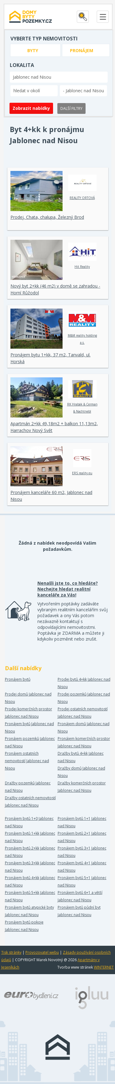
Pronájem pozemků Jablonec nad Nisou (30, 742)
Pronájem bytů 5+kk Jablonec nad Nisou (30, 896)
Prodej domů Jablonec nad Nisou (28, 698)
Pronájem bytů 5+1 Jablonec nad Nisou (82, 881)
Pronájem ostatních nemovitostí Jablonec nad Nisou (27, 761)
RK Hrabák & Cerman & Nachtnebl (82, 396)
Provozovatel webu (42, 952)
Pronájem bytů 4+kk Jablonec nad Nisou (30, 881)
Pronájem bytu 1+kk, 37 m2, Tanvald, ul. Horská (50, 358)
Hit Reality (82, 256)
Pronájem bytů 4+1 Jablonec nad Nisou (82, 866)
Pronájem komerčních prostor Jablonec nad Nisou (84, 742)
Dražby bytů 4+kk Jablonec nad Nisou (81, 757)
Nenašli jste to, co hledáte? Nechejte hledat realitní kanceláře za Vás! (67, 589)
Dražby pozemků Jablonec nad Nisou (28, 786)
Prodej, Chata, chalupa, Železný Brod (47, 217)
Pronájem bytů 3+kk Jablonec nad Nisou (30, 866)
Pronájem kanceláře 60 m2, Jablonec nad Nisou (51, 495)
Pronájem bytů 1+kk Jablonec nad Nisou (30, 837)
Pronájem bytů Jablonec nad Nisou (29, 727)
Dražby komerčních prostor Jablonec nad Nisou (82, 786)
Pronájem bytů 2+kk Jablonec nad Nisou (30, 851)
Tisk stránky (11, 952)
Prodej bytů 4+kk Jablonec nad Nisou (84, 683)
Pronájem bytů (17, 679)
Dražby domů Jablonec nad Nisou (81, 772)
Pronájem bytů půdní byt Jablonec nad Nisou (79, 911)
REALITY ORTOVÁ (82, 187)
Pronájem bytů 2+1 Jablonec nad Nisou (82, 837)
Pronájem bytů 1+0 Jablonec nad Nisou (29, 822)
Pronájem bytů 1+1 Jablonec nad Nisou (82, 822)
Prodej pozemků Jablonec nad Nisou (84, 698)
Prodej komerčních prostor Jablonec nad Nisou (28, 712)
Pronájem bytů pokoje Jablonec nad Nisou (24, 926)
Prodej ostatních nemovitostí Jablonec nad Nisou (83, 712)
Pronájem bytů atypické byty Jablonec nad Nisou (29, 911)
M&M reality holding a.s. (82, 328)
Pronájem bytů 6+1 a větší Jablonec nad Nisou (80, 896)
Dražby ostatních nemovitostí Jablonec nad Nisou (30, 801)
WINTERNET (104, 967)
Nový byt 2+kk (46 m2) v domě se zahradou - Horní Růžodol (55, 289)
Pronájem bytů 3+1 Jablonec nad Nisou (82, 851)
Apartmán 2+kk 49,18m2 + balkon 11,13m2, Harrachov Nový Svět (54, 427)
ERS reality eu (82, 462)
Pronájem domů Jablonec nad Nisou (83, 727)
